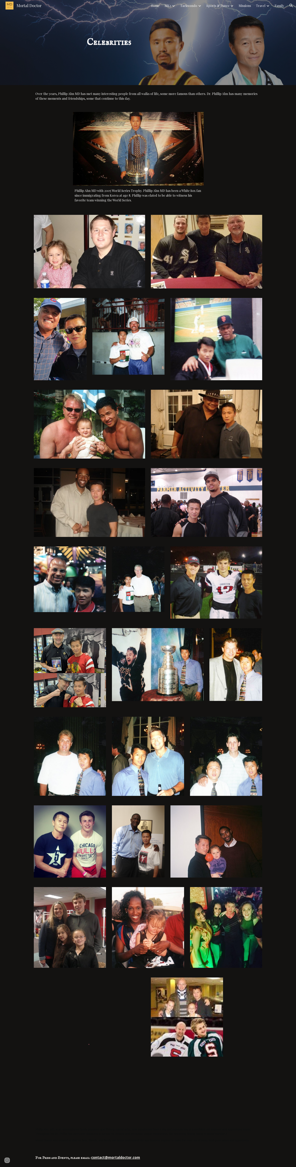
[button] (291, 5)
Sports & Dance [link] (217, 6)
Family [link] (279, 6)
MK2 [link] (168, 6)
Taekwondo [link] (188, 6)
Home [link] (155, 6)
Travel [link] (260, 6)
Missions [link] (245, 6)
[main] (109, 42)
